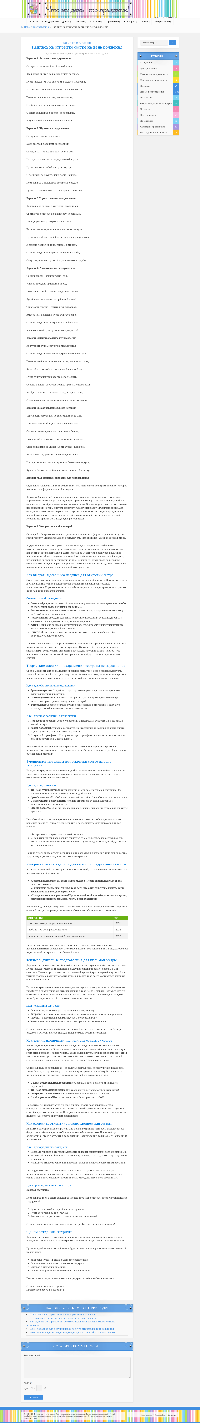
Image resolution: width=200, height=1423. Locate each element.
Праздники (113, 21)
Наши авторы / (147, 1415)
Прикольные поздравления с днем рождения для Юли (62, 1314)
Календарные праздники (55, 21)
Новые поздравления (37, 26)
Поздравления (162, 21)
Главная (33, 21)
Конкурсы (95, 21)
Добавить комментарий (59, 53)
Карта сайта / (160, 1415)
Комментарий (32, 1355)
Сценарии (129, 21)
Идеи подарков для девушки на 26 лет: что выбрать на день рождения (72, 1328)
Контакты (172, 1415)
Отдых (144, 21)
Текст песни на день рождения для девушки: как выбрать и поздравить (72, 1332)
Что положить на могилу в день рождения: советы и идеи (64, 1318)
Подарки (80, 21)
